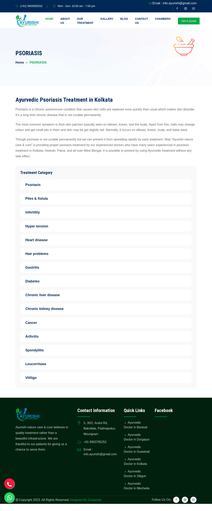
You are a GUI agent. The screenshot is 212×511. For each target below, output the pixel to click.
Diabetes (34, 282)
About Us (65, 20)
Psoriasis (35, 185)
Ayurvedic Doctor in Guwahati (132, 454)
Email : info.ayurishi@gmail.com (174, 3)
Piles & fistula (38, 199)
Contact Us (141, 20)
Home (49, 18)
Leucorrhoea (38, 366)
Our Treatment (85, 20)
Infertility (34, 213)
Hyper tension (39, 227)
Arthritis (34, 338)
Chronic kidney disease (46, 310)
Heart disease (38, 241)
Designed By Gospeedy (85, 507)
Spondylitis (36, 352)
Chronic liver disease (45, 296)
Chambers (163, 18)
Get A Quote (188, 20)
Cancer (33, 324)
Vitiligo (32, 380)
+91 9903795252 (95, 444)
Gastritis (34, 268)
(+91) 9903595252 (31, 6)
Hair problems (39, 254)
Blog (124, 18)
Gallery (106, 18)
